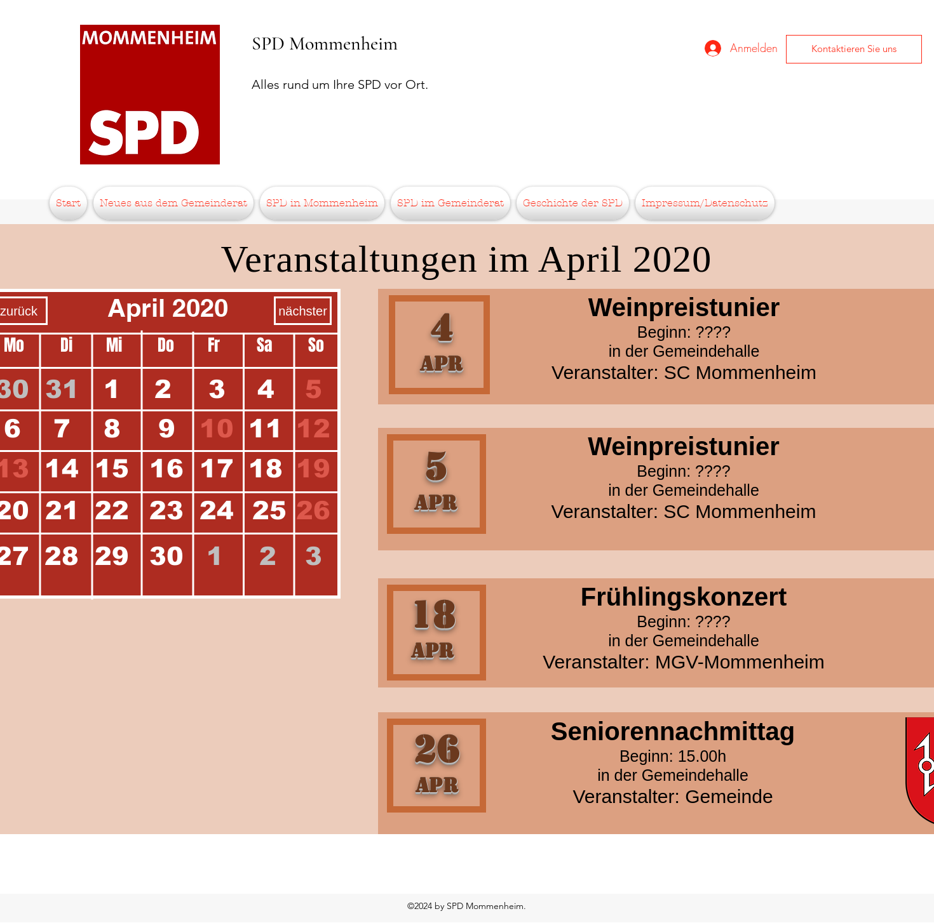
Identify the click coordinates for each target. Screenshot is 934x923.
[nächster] (303, 310)
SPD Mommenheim (325, 43)
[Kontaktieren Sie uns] (854, 49)
